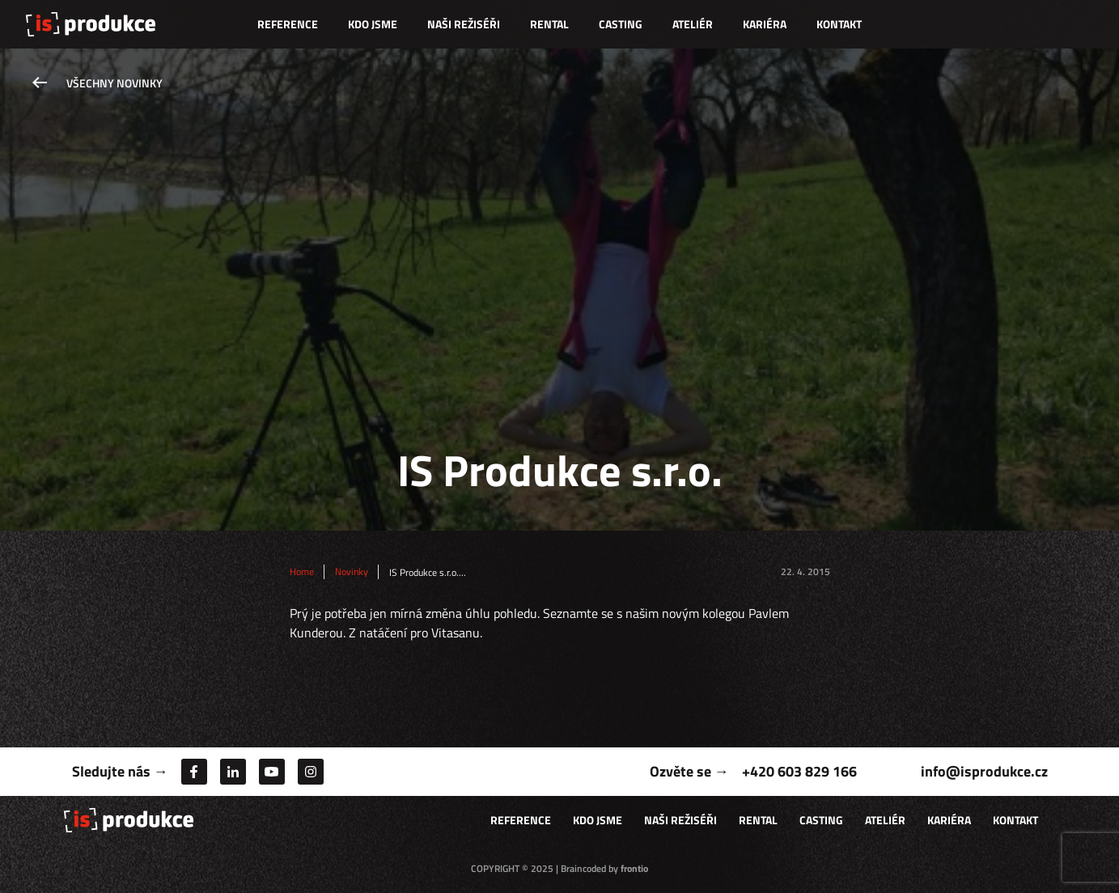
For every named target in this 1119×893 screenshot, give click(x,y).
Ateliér (692, 23)
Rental (549, 23)
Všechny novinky (114, 82)
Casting (620, 23)
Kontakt (839, 23)
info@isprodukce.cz (984, 771)
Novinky (351, 572)
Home (302, 572)
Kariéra (764, 23)
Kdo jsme (372, 23)
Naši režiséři (463, 23)
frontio (634, 868)
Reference (287, 23)
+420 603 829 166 (799, 771)
